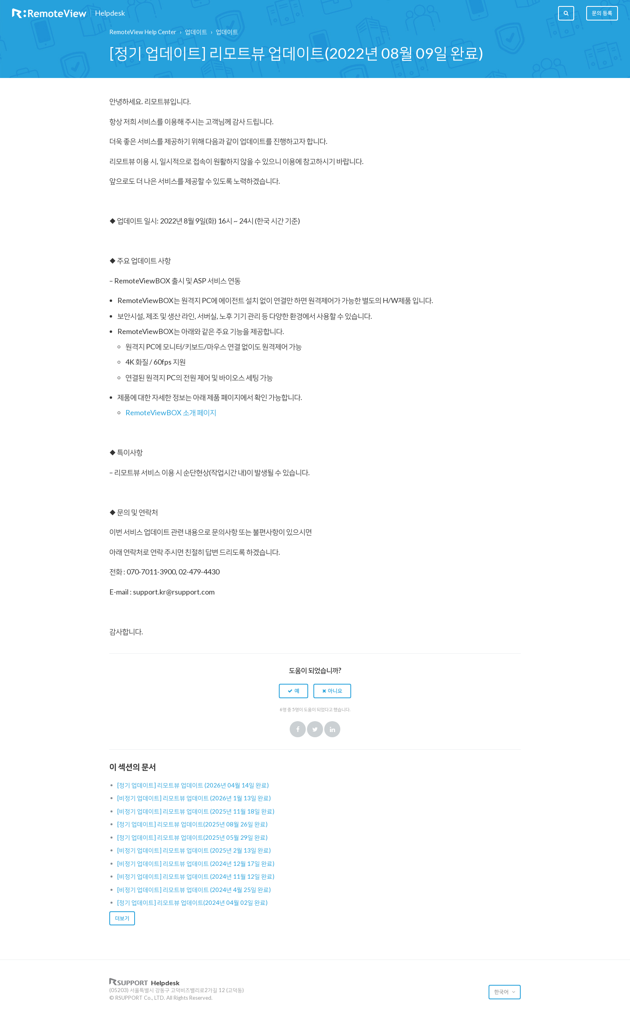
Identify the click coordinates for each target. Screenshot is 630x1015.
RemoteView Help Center (142, 31)
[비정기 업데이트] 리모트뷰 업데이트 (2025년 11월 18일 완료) (195, 811)
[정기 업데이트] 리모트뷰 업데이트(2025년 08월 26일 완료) (192, 824)
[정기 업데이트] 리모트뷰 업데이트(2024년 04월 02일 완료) (192, 902)
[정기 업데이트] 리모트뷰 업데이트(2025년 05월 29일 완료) (192, 837)
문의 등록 (602, 13)
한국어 (502, 991)
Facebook (298, 729)
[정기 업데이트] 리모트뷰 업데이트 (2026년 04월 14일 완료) (193, 785)
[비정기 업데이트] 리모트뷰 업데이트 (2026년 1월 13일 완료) (194, 798)
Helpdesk (110, 13)
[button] (293, 691)
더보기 (122, 918)
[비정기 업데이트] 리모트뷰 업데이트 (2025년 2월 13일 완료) (194, 850)
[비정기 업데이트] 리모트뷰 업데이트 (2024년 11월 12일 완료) (195, 876)
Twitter (315, 729)
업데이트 (196, 31)
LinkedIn (332, 729)
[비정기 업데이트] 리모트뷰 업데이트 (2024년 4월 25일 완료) (194, 889)
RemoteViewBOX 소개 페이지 (170, 412)
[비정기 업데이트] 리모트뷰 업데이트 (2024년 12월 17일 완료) (195, 863)
